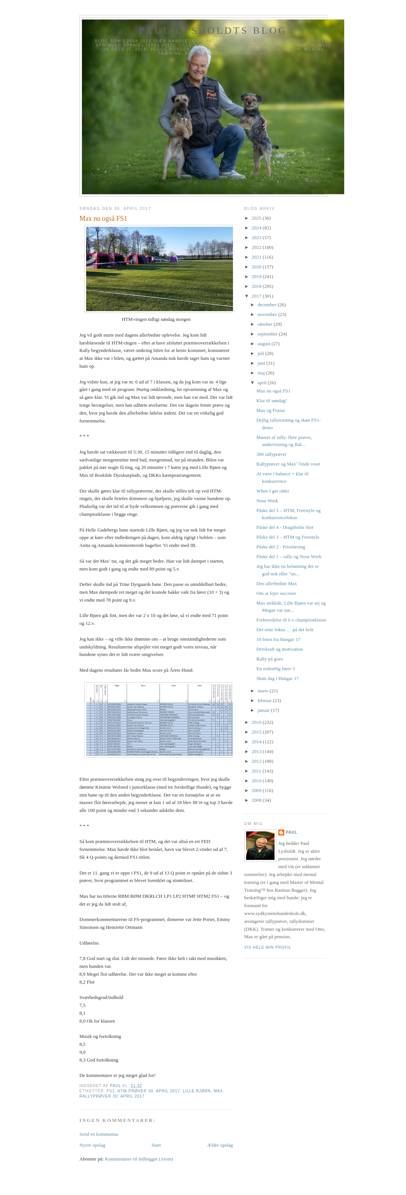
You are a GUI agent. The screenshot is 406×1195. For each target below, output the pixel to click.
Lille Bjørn (197, 1091)
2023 (257, 237)
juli (262, 353)
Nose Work (267, 500)
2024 (257, 228)
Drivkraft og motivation (279, 649)
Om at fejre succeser (276, 593)
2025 (257, 218)
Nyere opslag (92, 1145)
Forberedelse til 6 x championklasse (291, 620)
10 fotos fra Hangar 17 (278, 639)
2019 (257, 276)
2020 (257, 267)
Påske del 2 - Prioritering (280, 547)
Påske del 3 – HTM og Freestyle (287, 537)
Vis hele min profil (267, 947)
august (265, 343)
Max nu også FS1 (273, 391)
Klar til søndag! (271, 400)
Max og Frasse (270, 410)
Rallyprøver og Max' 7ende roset (288, 464)
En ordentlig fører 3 (275, 668)
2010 (257, 780)
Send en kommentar (98, 1134)
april (263, 382)
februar (265, 700)
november (268, 314)
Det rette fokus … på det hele (284, 629)
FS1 (110, 1091)
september (268, 334)
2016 (257, 722)
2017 (257, 296)
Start (156, 1145)
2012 (257, 761)
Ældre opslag (220, 1145)
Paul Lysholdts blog (213, 30)
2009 (257, 790)
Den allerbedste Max (276, 583)
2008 (257, 800)
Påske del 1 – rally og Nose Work (288, 556)
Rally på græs (269, 659)
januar (264, 710)
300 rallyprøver (271, 454)
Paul (291, 832)
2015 (257, 732)
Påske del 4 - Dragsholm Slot (284, 527)
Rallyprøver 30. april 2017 (112, 1096)
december (268, 304)
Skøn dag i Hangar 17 (277, 678)
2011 (257, 771)
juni (262, 363)
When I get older (272, 491)
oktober (266, 324)
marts (264, 690)
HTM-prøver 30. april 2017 (149, 1091)
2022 (257, 247)
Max (218, 1091)
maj (262, 373)
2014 (257, 741)
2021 (257, 257)
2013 (257, 751)
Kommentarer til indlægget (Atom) (139, 1159)
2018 (257, 286)
